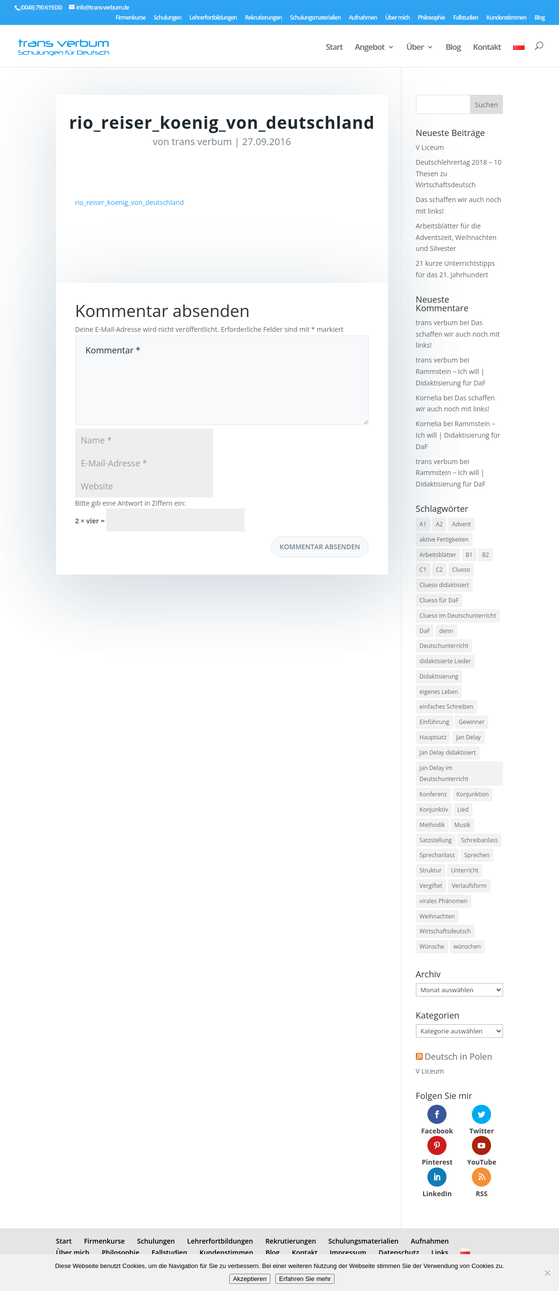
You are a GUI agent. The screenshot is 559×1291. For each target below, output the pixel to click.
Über (415, 48)
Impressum (348, 1252)
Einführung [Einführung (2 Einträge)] (434, 722)
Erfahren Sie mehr (305, 1278)
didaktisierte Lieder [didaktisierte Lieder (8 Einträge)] (445, 661)
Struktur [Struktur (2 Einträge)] (431, 870)
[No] (547, 1273)
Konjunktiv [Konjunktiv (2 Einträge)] (434, 809)
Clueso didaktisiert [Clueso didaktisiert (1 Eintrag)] (444, 585)
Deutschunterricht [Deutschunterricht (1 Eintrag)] (444, 646)
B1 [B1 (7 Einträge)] (469, 555)
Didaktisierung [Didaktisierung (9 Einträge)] (439, 676)
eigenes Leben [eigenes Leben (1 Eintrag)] (439, 692)
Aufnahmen (363, 18)
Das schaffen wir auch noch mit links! (458, 334)
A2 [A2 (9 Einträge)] (439, 524)
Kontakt (487, 48)
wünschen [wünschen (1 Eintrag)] (467, 946)
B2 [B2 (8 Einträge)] (485, 555)
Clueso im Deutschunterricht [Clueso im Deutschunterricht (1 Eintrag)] (458, 616)
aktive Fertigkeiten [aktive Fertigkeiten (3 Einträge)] (444, 539)
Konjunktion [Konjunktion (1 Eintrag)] (473, 794)
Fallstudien (466, 18)
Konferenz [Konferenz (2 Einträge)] (433, 794)
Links (439, 1252)
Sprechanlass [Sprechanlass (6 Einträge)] (437, 855)
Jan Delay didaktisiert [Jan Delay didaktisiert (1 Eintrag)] (448, 752)
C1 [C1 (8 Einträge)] (423, 570)
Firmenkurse (130, 18)
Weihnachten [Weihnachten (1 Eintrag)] (437, 916)
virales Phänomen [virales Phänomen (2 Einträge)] (444, 901)
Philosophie (431, 18)
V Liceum (430, 147)
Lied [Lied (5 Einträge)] (463, 809)
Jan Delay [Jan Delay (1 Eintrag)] (468, 737)
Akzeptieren (250, 1278)
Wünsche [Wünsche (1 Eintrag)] (432, 946)
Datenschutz (399, 1252)
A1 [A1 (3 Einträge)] (423, 524)
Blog (540, 18)
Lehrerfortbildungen (213, 18)
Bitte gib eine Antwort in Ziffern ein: (130, 503)
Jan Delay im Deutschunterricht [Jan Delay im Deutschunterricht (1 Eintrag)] (444, 773)
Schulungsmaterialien (315, 18)
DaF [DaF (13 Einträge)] (425, 631)
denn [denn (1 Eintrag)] (446, 631)
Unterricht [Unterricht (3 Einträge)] (464, 870)
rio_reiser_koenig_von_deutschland (129, 202)
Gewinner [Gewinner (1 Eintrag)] (471, 722)
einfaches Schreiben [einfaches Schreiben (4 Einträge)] (446, 706)
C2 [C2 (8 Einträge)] (439, 570)
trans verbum (202, 141)
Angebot (369, 48)
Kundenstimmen (506, 18)
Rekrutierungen (263, 18)
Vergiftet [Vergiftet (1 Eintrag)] (431, 886)
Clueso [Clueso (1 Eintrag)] (461, 570)
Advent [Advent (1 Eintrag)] (461, 524)
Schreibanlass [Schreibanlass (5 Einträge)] (479, 840)
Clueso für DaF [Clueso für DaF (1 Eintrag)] (439, 600)
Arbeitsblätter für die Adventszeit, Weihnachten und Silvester (456, 237)
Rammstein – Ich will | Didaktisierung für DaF (458, 435)
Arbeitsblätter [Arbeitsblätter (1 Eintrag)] (438, 555)
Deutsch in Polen (458, 1056)
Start (334, 48)
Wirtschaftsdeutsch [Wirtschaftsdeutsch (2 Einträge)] (445, 931)
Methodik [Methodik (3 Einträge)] (432, 825)
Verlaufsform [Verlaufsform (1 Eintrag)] (469, 886)
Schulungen (167, 18)
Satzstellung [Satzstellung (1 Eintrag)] (436, 840)
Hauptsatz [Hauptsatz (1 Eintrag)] (433, 737)
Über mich (397, 18)
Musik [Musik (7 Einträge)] (462, 825)
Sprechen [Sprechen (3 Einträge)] (477, 855)
